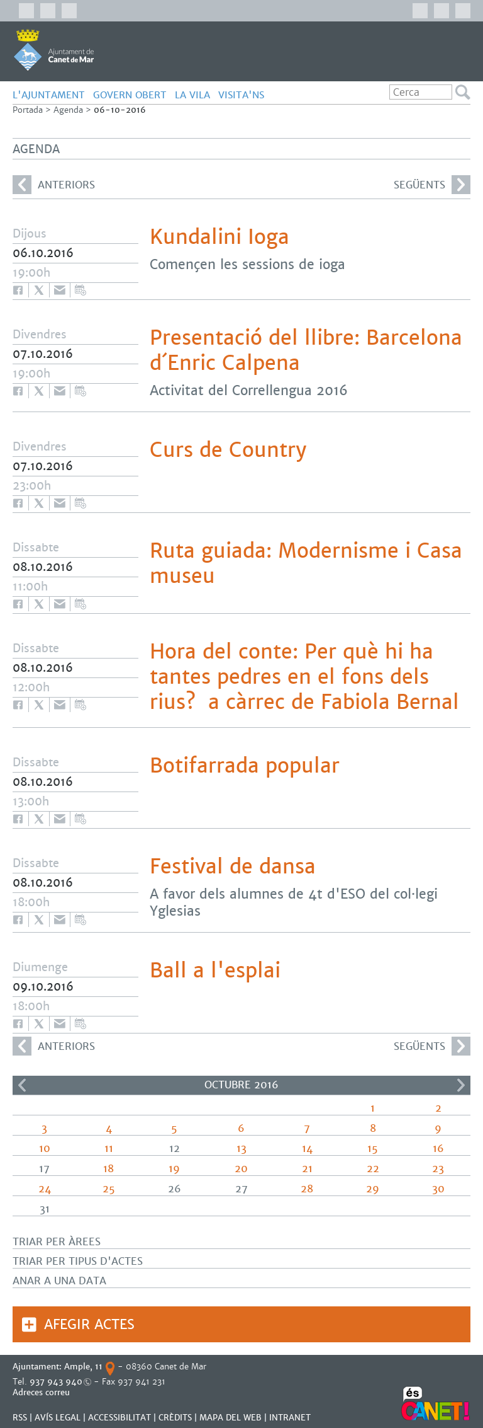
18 (108, 1168)
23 (438, 1168)
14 (307, 1148)
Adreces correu (42, 1392)
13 (241, 1148)
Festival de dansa (233, 866)
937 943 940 (56, 1381)
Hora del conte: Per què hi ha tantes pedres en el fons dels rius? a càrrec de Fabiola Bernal (304, 677)
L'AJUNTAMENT (49, 95)
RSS (20, 1417)
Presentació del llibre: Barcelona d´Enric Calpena (306, 350)
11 (108, 1148)
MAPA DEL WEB (230, 1417)
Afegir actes (89, 1324)
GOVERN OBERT (130, 95)
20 (241, 1168)
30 (438, 1188)
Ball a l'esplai (215, 970)
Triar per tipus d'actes (78, 1261)
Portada (28, 110)
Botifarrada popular (245, 765)
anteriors (54, 184)
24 (44, 1188)
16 (438, 1148)
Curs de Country (228, 450)
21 (307, 1168)
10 (44, 1148)
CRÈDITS (175, 1417)
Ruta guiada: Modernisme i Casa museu (306, 563)
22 (373, 1168)
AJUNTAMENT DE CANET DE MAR (54, 50)
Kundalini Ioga (219, 237)
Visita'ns (241, 95)
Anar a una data (59, 1280)
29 (372, 1188)
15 (372, 1148)
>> (461, 1085)
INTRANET (290, 1417)
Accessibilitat (119, 1417)
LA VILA (192, 95)
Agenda (68, 110)
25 (109, 1188)
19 (174, 1168)
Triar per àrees (57, 1241)
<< (22, 1085)
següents (432, 184)
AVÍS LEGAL (57, 1417)
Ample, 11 (83, 1366)
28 (307, 1188)
